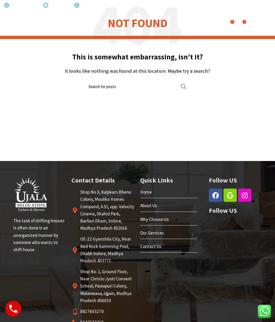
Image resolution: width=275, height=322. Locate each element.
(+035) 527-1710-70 (21, 5)
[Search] (137, 86)
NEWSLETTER (56, 5)
